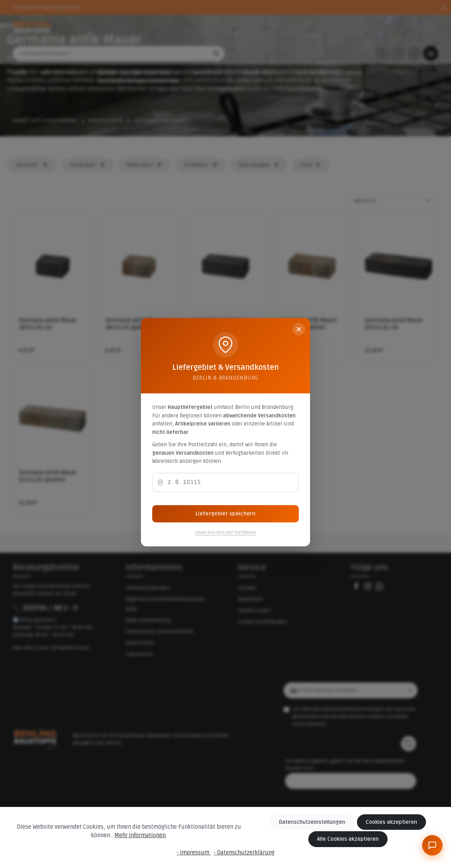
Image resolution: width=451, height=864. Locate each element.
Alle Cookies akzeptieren (350, 839)
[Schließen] (298, 329)
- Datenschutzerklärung (244, 852)
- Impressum (194, 852)
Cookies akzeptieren (392, 823)
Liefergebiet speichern (225, 513)
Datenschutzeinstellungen (316, 823)
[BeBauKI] (432, 845)
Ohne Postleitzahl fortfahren (225, 532)
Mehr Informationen (130, 836)
